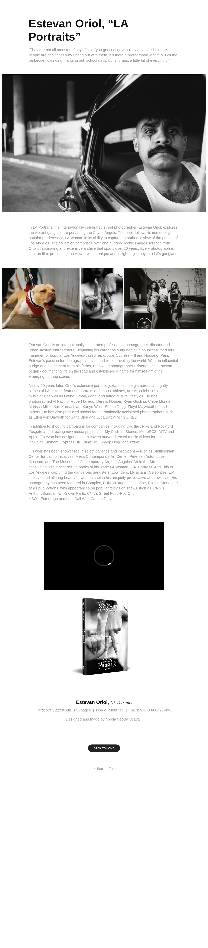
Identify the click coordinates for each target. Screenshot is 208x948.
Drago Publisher (110, 710)
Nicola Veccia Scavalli (124, 719)
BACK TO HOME (104, 748)
